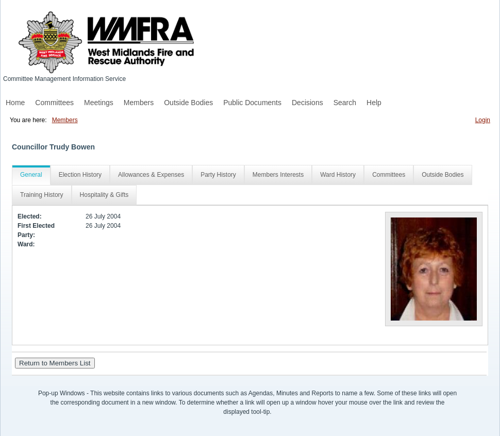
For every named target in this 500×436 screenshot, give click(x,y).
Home (15, 102)
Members (139, 102)
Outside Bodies (188, 102)
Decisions (307, 102)
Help (373, 102)
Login (482, 120)
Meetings (98, 102)
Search (345, 102)
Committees (54, 102)
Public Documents (252, 102)
